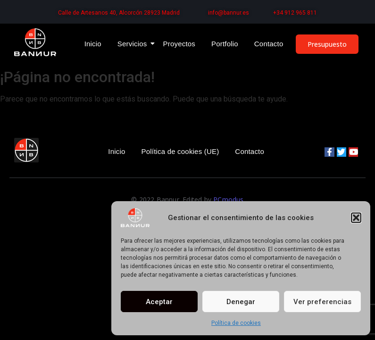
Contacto (268, 44)
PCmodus (228, 199)
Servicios (133, 44)
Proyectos (179, 44)
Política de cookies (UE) (180, 151)
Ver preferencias (322, 302)
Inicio (92, 44)
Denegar (240, 302)
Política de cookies (236, 323)
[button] (356, 217)
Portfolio (224, 44)
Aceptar (159, 302)
